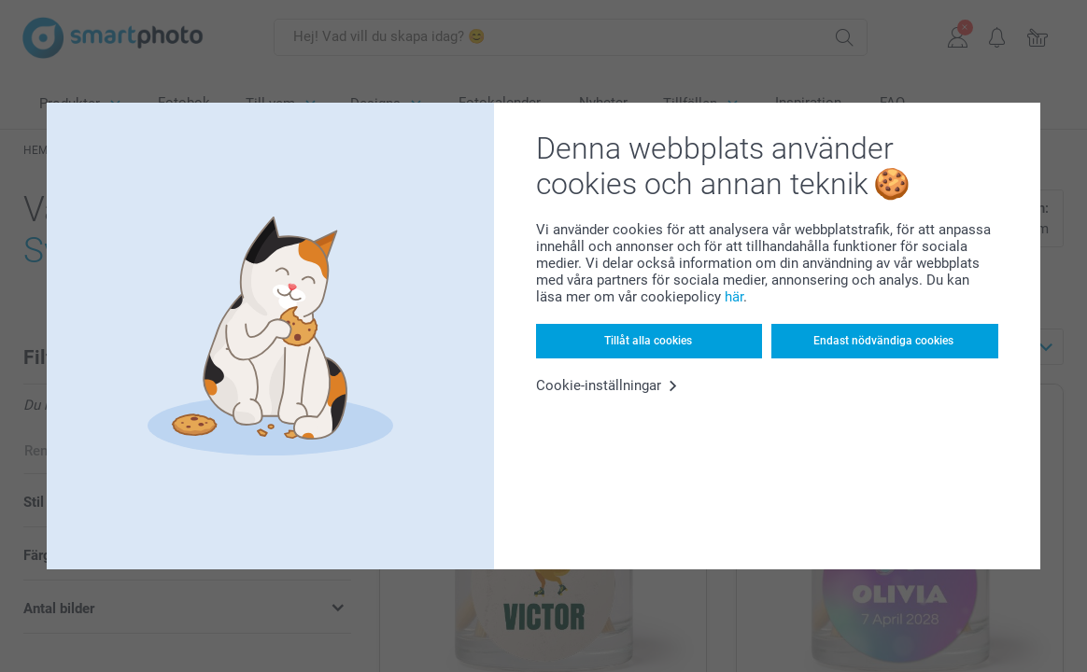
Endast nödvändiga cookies (883, 340)
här (734, 296)
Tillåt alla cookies (648, 340)
